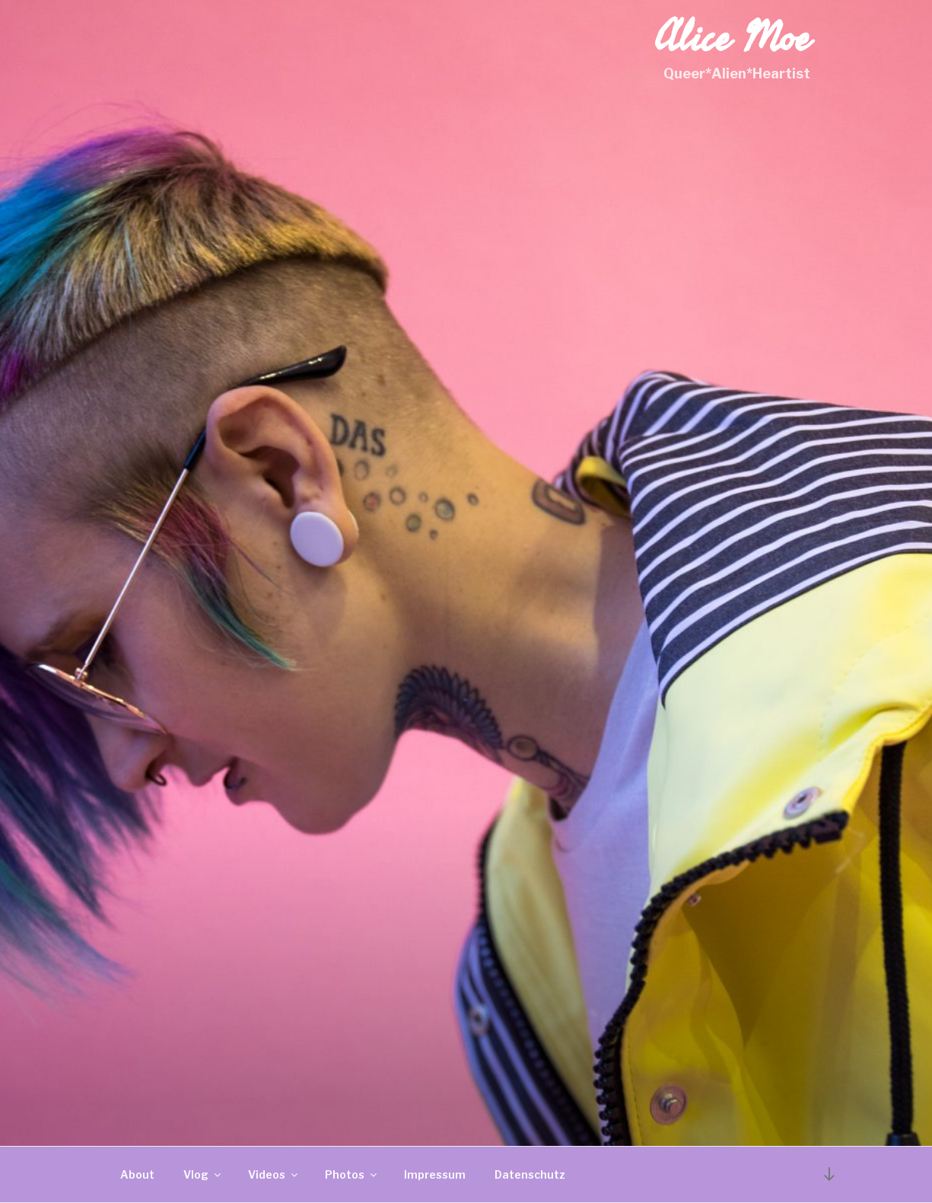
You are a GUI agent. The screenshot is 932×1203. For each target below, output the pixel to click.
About (137, 1174)
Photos (352, 1174)
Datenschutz (530, 1174)
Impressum (435, 1174)
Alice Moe (732, 38)
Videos (274, 1174)
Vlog (203, 1174)
